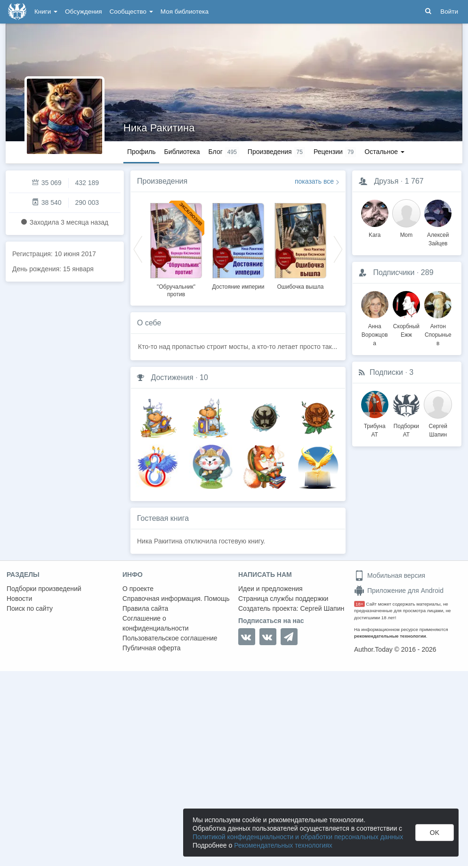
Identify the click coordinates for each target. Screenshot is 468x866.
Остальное (384, 151)
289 (427, 272)
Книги (45, 11)
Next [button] (338, 248)
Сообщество (131, 11)
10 (204, 377)
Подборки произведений (44, 588)
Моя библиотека (185, 11)
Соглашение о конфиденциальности (155, 623)
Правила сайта (145, 608)
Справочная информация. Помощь (176, 598)
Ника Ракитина (158, 128)
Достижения (172, 377)
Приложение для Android (399, 590)
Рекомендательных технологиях (283, 845)
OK (434, 832)
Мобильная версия (389, 575)
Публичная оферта (151, 648)
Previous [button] (138, 248)
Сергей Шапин (322, 608)
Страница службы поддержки (283, 598)
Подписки (386, 372)
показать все (314, 181)
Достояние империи (238, 286)
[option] (176, 248)
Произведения (162, 181)
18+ (359, 604)
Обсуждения (83, 11)
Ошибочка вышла (300, 286)
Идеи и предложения (270, 588)
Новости (19, 598)
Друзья (386, 181)
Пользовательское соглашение (170, 638)
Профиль (141, 151)
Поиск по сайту (30, 608)
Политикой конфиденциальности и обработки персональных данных (298, 837)
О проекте (137, 588)
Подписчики (393, 272)
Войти (449, 11)
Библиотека (182, 151)
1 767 (414, 181)
